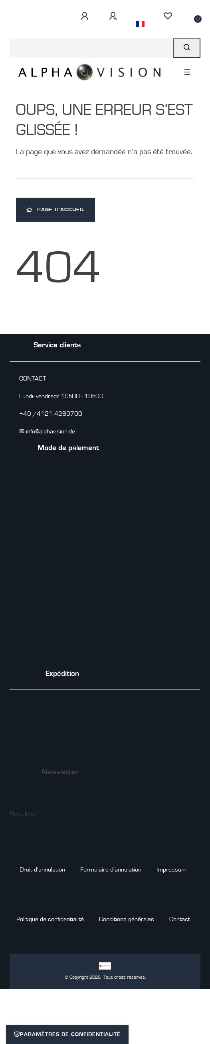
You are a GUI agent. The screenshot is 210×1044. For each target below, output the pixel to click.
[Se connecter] (84, 16)
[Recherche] (186, 48)
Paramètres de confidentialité (67, 1034)
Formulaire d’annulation (110, 869)
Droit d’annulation (42, 869)
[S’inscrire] (113, 16)
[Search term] (91, 48)
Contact (179, 919)
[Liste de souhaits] (167, 16)
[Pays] (140, 24)
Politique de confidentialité (50, 919)
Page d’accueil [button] (55, 209)
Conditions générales (126, 919)
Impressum (171, 869)
